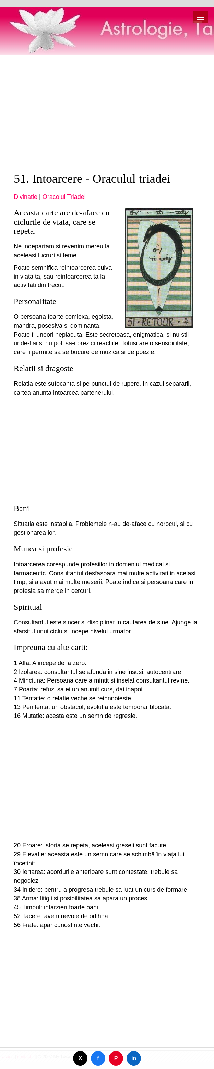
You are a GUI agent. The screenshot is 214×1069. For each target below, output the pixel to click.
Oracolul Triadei (64, 196)
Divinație (25, 196)
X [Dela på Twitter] (80, 1058)
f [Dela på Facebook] (98, 1058)
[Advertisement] (107, 117)
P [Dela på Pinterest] (116, 1058)
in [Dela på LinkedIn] (133, 1058)
